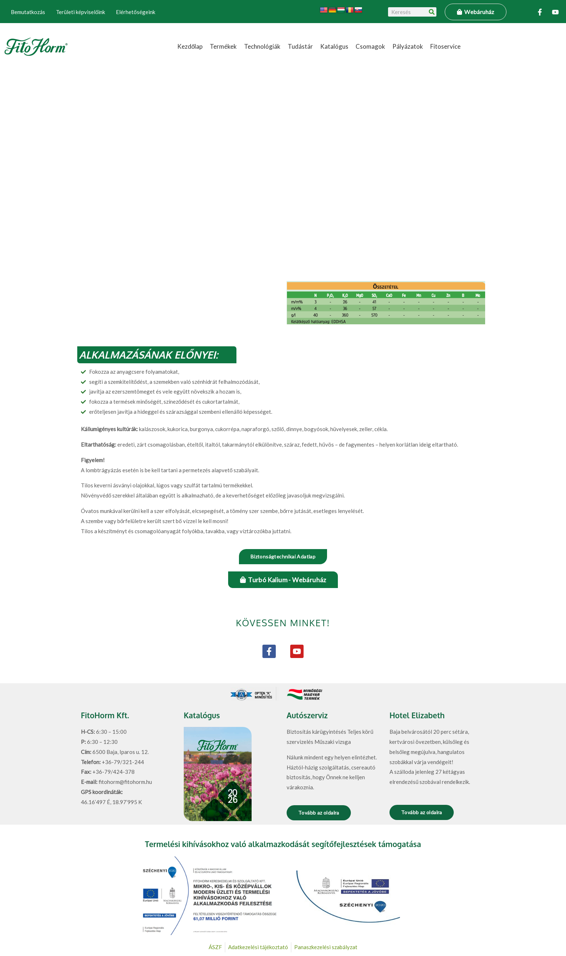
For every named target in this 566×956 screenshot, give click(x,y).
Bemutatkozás (28, 12)
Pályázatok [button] (407, 46)
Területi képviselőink (80, 12)
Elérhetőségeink (135, 12)
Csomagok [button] (370, 46)
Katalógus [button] (334, 46)
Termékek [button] (223, 46)
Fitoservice (445, 46)
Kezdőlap (190, 46)
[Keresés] (431, 12)
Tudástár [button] (300, 46)
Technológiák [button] (262, 46)
